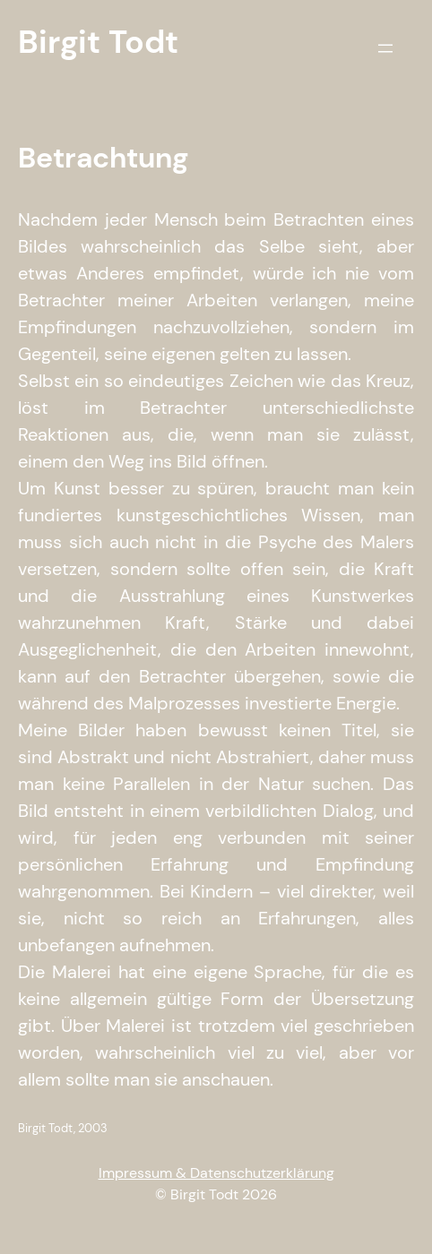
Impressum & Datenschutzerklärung (216, 1173)
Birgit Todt (98, 42)
